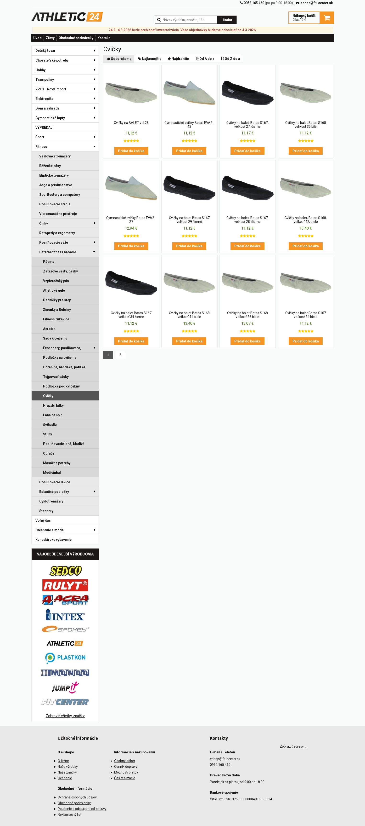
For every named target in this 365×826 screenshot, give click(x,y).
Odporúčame (119, 59)
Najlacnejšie (149, 59)
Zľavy (50, 38)
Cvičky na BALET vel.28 (131, 123)
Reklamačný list (69, 814)
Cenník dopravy (125, 766)
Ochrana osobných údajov (77, 797)
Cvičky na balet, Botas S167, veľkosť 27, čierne (247, 124)
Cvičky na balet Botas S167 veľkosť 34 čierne (131, 315)
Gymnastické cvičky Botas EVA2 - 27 (131, 220)
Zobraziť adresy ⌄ (293, 746)
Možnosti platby (126, 772)
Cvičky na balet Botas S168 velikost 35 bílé (305, 124)
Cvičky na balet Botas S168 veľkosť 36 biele (247, 315)
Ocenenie (65, 778)
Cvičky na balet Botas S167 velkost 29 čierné (189, 220)
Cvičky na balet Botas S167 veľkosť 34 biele (305, 315)
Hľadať (226, 20)
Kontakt (103, 38)
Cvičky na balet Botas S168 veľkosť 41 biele (189, 315)
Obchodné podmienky (76, 38)
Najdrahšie (178, 59)
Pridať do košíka (131, 151)
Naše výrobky (68, 766)
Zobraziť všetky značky (65, 716)
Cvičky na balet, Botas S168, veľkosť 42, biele (306, 220)
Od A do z (204, 59)
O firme (63, 761)
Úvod (37, 38)
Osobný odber (124, 761)
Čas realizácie (124, 778)
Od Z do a (230, 59)
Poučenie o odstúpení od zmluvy (82, 809)
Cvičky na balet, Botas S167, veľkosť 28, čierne (247, 220)
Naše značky (67, 772)
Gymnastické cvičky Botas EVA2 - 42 (189, 124)
